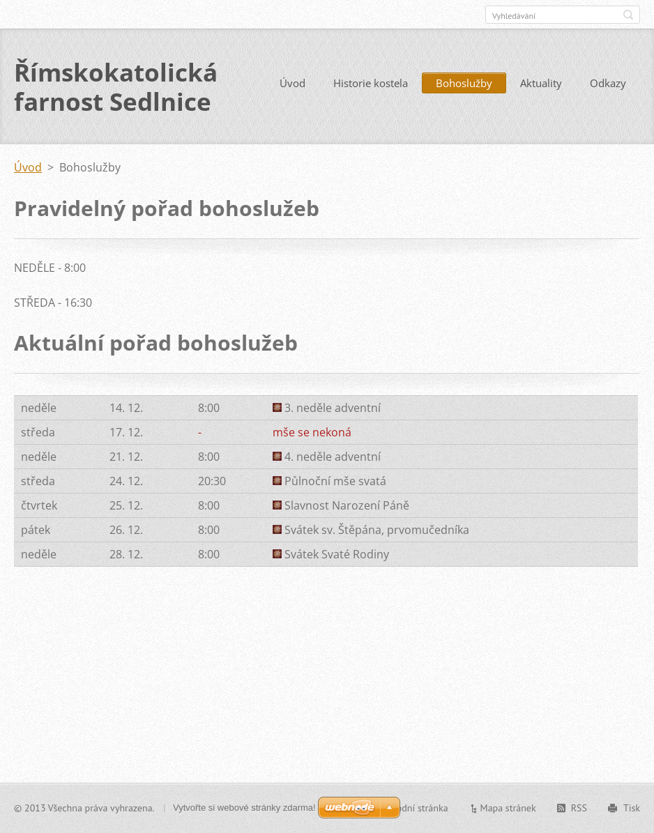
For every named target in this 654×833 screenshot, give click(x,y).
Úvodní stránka (417, 808)
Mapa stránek (508, 808)
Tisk (631, 808)
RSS (579, 808)
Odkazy (608, 83)
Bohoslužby (464, 83)
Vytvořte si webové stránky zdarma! (244, 807)
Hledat (628, 14)
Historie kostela (370, 83)
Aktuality (541, 83)
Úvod (292, 83)
